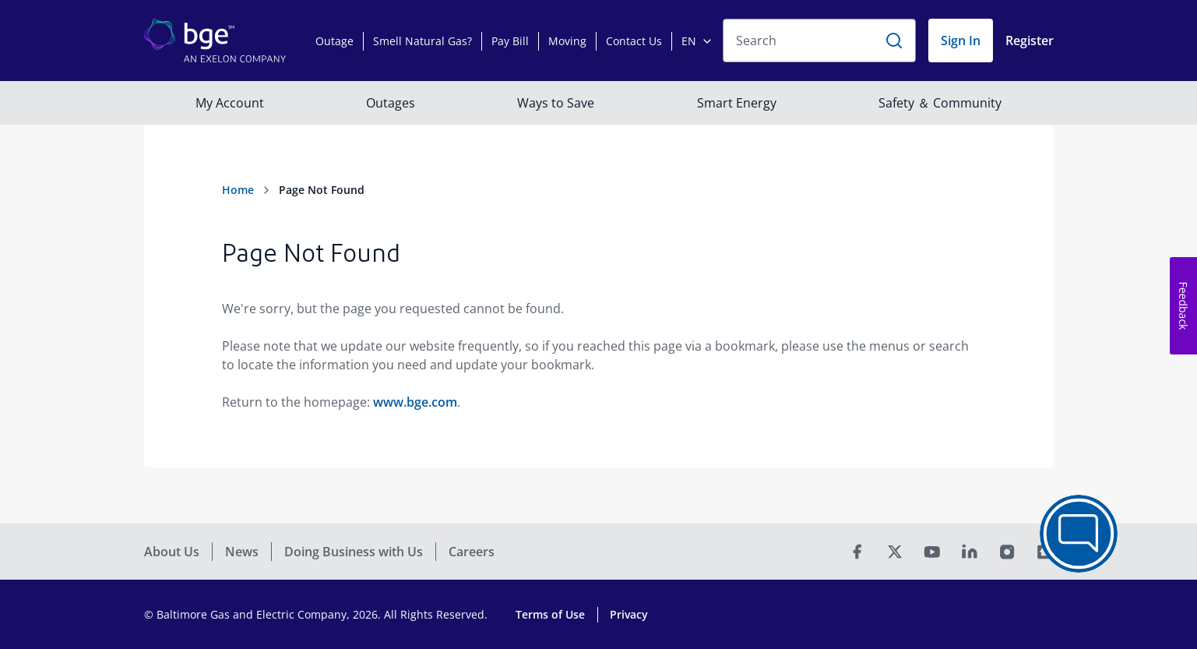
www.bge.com (415, 402)
